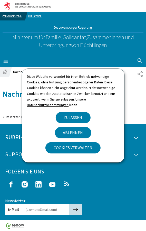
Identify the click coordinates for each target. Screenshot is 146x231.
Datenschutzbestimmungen (48, 105)
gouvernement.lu (12, 16)
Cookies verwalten (73, 147)
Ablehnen (73, 132)
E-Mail (13, 209)
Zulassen (73, 117)
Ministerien (35, 16)
